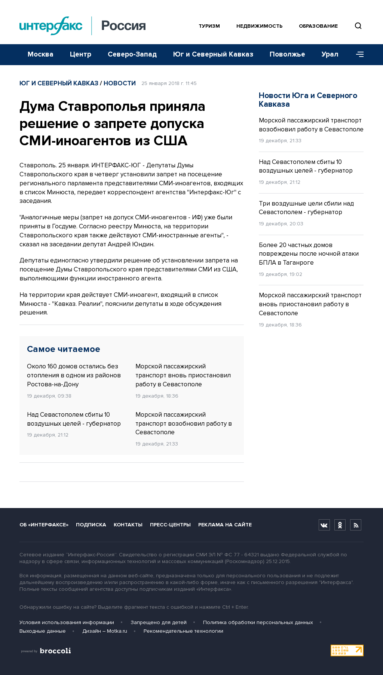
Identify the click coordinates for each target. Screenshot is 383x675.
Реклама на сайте (225, 525)
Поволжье (287, 54)
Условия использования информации (66, 622)
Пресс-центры (170, 525)
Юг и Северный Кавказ (213, 54)
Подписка (91, 525)
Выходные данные (42, 631)
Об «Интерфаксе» (43, 525)
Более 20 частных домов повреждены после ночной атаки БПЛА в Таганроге (309, 254)
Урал (330, 54)
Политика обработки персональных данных (258, 622)
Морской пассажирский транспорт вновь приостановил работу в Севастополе (183, 375)
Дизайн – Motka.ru (104, 631)
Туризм (209, 26)
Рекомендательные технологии (183, 631)
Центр (80, 54)
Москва (40, 54)
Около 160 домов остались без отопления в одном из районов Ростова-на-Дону (74, 375)
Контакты (128, 525)
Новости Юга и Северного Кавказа (308, 100)
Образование (318, 26)
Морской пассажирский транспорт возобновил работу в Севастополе (183, 424)
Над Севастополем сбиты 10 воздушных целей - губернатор (74, 419)
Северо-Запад (132, 54)
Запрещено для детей (159, 622)
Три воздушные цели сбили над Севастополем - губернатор (306, 208)
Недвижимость (259, 26)
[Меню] (357, 54)
